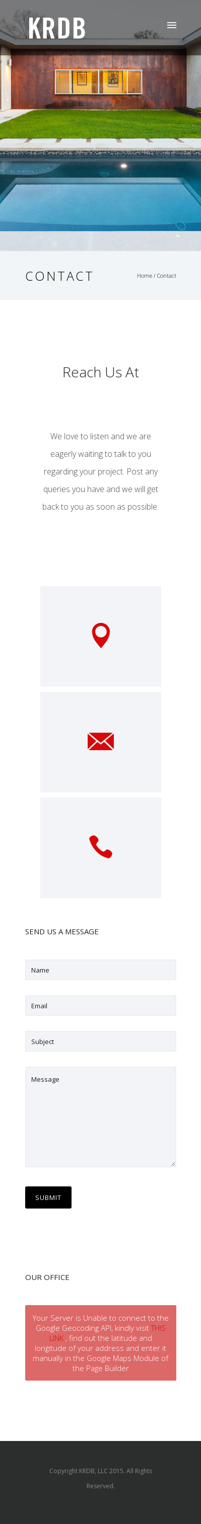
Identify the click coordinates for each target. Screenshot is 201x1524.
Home (144, 275)
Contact (166, 275)
